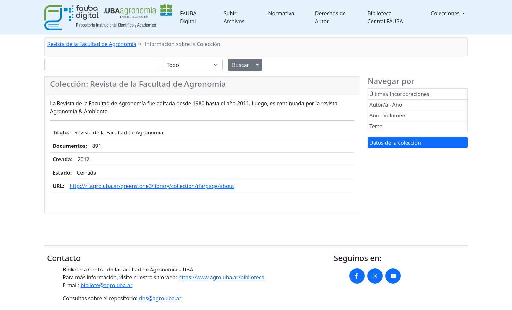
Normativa (281, 13)
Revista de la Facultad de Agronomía (91, 44)
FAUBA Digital (188, 17)
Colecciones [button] (446, 13)
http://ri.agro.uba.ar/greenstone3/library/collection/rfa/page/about (152, 186)
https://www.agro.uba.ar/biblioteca (221, 277)
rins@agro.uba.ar (160, 298)
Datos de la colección (395, 142)
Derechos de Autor (330, 17)
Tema (376, 126)
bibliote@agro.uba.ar (107, 285)
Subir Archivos (234, 17)
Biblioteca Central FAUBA (385, 17)
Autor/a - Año (385, 104)
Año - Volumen (387, 115)
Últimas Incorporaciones (399, 94)
